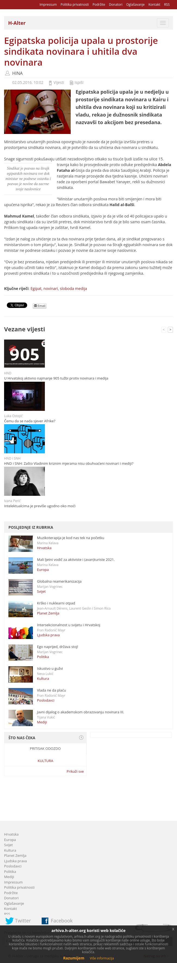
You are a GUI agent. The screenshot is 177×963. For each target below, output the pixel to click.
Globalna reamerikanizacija (59, 581)
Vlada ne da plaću (51, 690)
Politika (43, 656)
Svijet (41, 591)
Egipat (35, 288)
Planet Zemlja (48, 613)
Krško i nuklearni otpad (56, 603)
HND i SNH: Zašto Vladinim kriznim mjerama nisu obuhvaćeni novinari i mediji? (68, 463)
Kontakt (154, 4)
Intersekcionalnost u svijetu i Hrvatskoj (68, 624)
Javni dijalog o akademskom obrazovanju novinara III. (80, 712)
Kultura (43, 678)
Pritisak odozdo (45, 748)
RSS (167, 4)
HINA (17, 73)
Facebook (62, 920)
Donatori (115, 4)
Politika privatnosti (75, 4)
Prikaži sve (75, 771)
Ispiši (78, 82)
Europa (43, 569)
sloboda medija (73, 288)
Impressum (48, 4)
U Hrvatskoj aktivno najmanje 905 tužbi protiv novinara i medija (56, 378)
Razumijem (73, 958)
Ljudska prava (48, 634)
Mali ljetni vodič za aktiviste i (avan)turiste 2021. (76, 559)
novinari (51, 288)
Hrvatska (44, 547)
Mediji (42, 722)
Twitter (23, 920)
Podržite (98, 4)
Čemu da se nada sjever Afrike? (29, 420)
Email (39, 306)
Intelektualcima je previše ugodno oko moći (40, 505)
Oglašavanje (135, 4)
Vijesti (59, 82)
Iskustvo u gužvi (50, 668)
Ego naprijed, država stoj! (57, 646)
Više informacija (102, 958)
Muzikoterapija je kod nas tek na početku (70, 537)
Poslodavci (45, 700)
